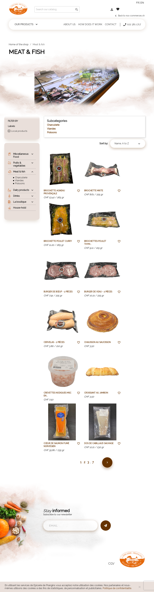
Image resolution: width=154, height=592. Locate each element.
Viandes (19, 180)
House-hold (17, 207)
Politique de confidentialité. (117, 588)
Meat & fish (16, 171)
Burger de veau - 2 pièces (98, 291)
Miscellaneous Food (18, 155)
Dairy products (18, 190)
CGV (111, 563)
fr (137, 2)
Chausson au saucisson (97, 342)
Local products (19, 131)
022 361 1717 (132, 24)
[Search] (57, 9)
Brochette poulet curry (58, 241)
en (142, 2)
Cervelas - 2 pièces (54, 342)
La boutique (17, 201)
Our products (24, 24)
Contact (111, 24)
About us (69, 24)
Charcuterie (21, 177)
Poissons (20, 183)
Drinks (14, 196)
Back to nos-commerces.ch (129, 15)
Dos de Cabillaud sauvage (98, 443)
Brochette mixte (93, 190)
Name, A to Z (127, 144)
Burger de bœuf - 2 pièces (58, 291)
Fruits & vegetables (16, 164)
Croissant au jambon (96, 393)
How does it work (90, 24)
